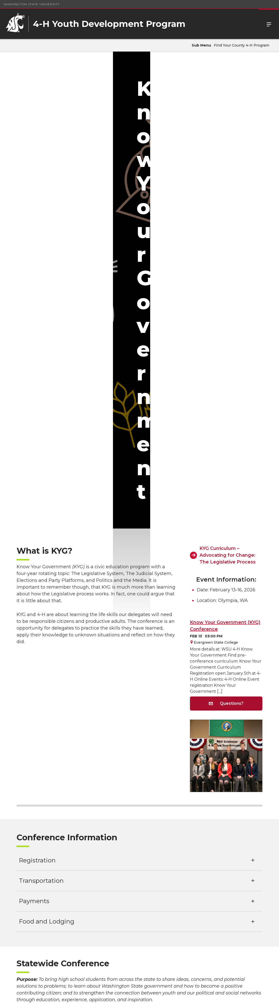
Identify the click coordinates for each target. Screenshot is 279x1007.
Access (198, 999)
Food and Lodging (46, 542)
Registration (37, 481)
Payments (34, 521)
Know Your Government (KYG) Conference (225, 246)
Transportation (41, 501)
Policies (217, 999)
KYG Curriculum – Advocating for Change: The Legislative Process (228, 176)
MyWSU (236, 999)
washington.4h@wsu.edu (139, 982)
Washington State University (32, 4)
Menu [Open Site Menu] (269, 24)
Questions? (226, 324)
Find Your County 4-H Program (241, 45)
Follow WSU (259, 999)
